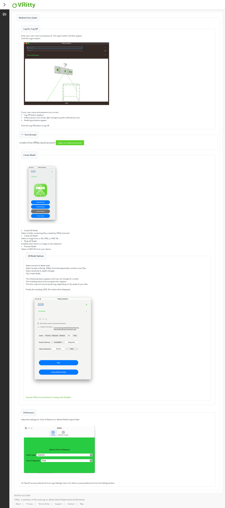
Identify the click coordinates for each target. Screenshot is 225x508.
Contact (71, 504)
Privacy (29, 504)
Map (82, 504)
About (18, 504)
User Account (28, 134)
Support (58, 504)
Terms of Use (43, 504)
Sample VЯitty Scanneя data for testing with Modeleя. (48, 397)
